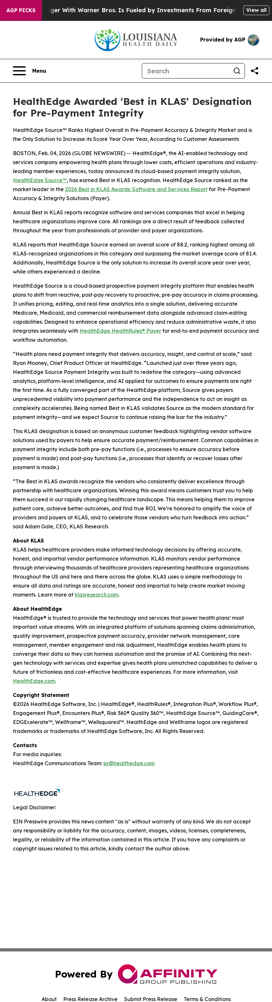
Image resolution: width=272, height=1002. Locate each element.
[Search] (185, 70)
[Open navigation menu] (29, 70)
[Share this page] (254, 70)
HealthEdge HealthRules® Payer (120, 331)
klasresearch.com (96, 594)
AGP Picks (20, 10)
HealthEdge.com (34, 681)
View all (256, 10)
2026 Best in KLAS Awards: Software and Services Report (136, 189)
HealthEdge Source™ (40, 180)
